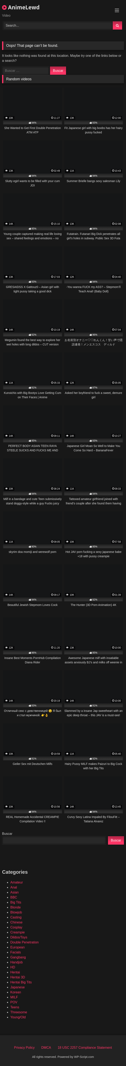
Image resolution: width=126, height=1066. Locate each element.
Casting (16, 917)
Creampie (17, 932)
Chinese (16, 922)
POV (13, 1002)
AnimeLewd (21, 7)
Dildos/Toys (18, 937)
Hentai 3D (17, 977)
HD (12, 967)
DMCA (46, 1047)
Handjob (16, 962)
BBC (13, 897)
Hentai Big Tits (21, 982)
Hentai (15, 972)
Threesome (18, 1012)
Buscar (7, 833)
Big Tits (15, 902)
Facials (15, 952)
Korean (15, 992)
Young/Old (18, 1017)
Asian (14, 892)
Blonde (15, 907)
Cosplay (16, 927)
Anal (13, 887)
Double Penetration (24, 942)
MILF (14, 997)
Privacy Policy (24, 1047)
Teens (14, 1007)
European (17, 947)
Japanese (17, 987)
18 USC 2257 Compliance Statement (85, 1047)
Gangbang (18, 957)
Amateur (16, 882)
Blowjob (16, 912)
